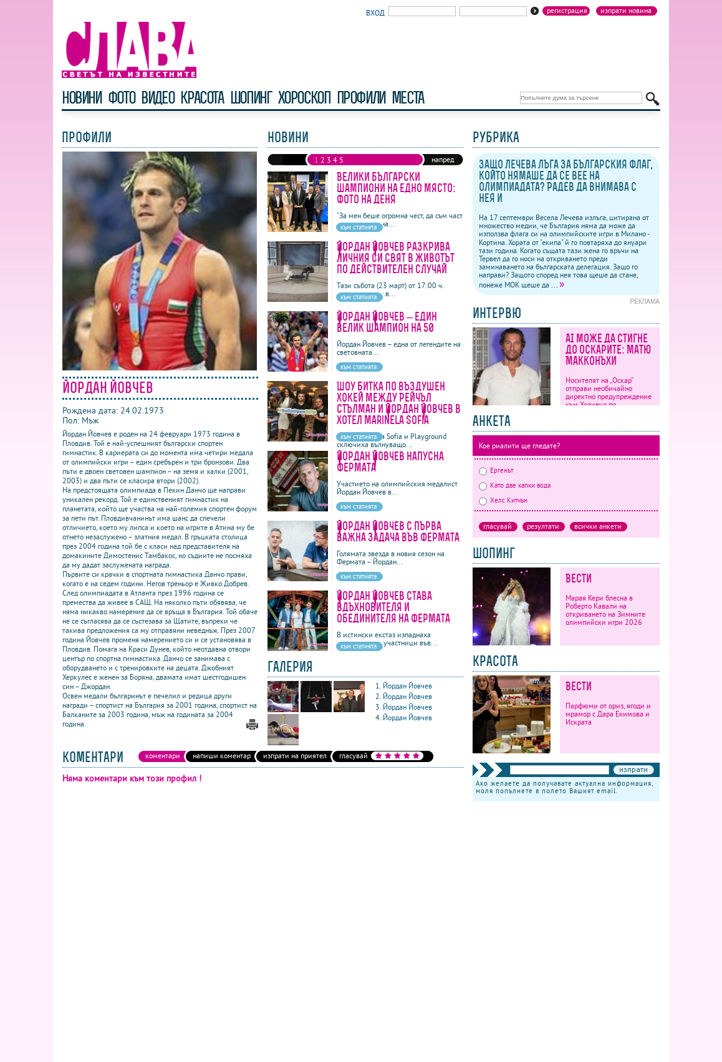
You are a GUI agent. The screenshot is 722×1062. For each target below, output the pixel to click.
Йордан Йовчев (408, 685)
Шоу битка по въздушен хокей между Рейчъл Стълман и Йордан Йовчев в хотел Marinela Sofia (399, 403)
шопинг (251, 97)
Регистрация (567, 10)
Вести (579, 578)
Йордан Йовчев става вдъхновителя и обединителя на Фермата (393, 607)
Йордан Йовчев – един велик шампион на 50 (387, 322)
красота (201, 97)
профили (361, 97)
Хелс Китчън (503, 500)
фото (121, 97)
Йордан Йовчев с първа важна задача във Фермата (398, 531)
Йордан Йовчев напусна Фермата (390, 462)
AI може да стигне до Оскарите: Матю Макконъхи (609, 349)
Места (408, 97)
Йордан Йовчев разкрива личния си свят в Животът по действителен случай (396, 257)
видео (157, 97)
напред (442, 159)
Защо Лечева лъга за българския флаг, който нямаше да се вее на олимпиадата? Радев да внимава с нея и (566, 181)
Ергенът (496, 470)
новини (82, 97)
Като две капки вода (515, 485)
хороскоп (304, 97)
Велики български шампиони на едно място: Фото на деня (396, 188)
